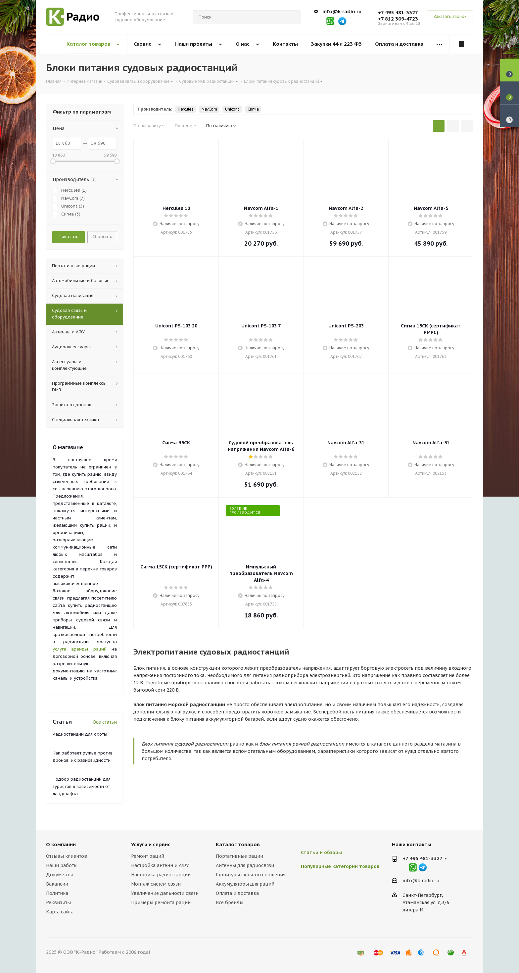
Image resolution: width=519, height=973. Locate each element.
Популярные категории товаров (340, 866)
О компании (61, 844)
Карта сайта (59, 912)
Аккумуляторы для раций (245, 884)
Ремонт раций (147, 856)
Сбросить (102, 236)
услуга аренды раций (80, 649)
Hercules (185, 109)
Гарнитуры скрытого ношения (250, 875)
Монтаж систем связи (156, 884)
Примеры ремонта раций (161, 902)
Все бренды (229, 902)
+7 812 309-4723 (398, 18)
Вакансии (57, 884)
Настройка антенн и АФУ (160, 865)
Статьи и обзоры (321, 852)
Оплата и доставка (237, 893)
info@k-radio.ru (341, 11)
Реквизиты (58, 902)
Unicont (232, 109)
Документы (59, 875)
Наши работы (61, 865)
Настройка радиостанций (161, 875)
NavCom (209, 109)
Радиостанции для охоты (80, 734)
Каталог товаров (238, 844)
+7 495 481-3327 (398, 12)
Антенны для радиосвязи (245, 865)
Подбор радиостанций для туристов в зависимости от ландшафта (82, 786)
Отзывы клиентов (66, 856)
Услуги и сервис (150, 844)
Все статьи (105, 722)
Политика (57, 893)
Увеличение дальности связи (165, 893)
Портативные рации (239, 856)
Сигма (253, 109)
